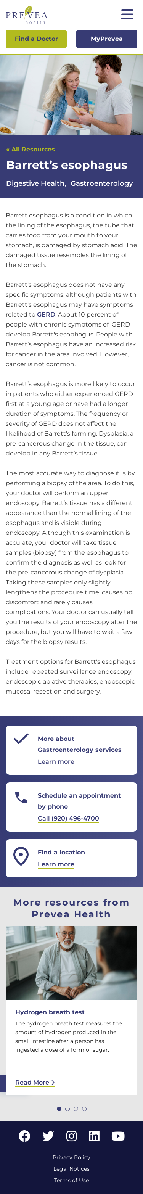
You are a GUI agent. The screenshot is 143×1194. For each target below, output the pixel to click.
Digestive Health (35, 183)
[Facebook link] (24, 1138)
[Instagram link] (71, 1138)
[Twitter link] (48, 1138)
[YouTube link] (118, 1138)
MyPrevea (107, 38)
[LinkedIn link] (94, 1138)
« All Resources (30, 149)
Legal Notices (71, 1168)
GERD (46, 314)
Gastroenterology (102, 183)
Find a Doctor (36, 38)
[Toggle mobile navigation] (127, 15)
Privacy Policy (71, 1157)
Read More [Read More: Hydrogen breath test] (35, 1082)
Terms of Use (71, 1180)
